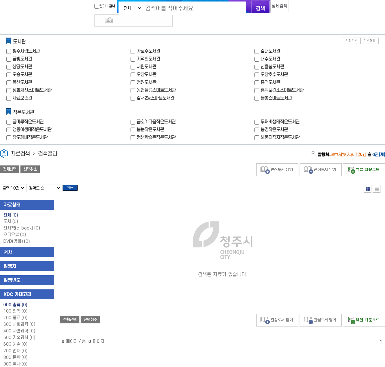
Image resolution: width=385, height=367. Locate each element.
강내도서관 (270, 40)
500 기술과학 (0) (19, 328)
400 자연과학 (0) (19, 322)
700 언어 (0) (15, 341)
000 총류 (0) (15, 295)
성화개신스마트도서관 (31, 79)
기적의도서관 (148, 48)
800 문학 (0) (15, 348)
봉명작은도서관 (274, 119)
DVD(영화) (16, 232)
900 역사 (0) (15, 355)
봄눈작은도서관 (150, 119)
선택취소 (30, 158)
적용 (73, 178)
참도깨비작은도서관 (30, 126)
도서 (10, 212)
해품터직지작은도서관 (280, 126)
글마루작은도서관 (28, 111)
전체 (10, 206)
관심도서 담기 (277, 159)
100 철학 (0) (15, 302)
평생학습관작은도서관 (156, 126)
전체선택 (351, 30)
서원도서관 (146, 56)
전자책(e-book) (21, 219)
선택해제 (369, 30)
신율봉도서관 (272, 56)
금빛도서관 (22, 48)
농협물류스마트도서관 (156, 79)
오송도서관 (22, 63)
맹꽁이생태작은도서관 (31, 119)
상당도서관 (22, 56)
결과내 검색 (94, 6)
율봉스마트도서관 (276, 87)
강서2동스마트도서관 (155, 87)
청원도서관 (146, 71)
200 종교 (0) (15, 308)
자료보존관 (22, 87)
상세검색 (274, 8)
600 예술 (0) (15, 335)
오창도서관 (146, 63)
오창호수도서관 (274, 63)
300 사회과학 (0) (19, 315)
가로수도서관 (148, 40)
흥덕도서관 (270, 71)
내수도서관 (270, 48)
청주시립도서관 (26, 40)
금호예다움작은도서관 (156, 111)
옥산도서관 (22, 71)
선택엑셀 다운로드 (364, 159)
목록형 (376, 178)
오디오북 (14, 225)
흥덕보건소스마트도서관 (281, 79)
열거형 (367, 178)
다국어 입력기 (293, 8)
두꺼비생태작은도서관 (280, 111)
